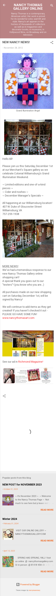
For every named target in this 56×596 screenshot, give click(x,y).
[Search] (52, 5)
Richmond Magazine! (30, 361)
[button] (52, 43)
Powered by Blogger (28, 584)
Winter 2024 (9, 518)
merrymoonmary (34, 590)
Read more (47, 510)
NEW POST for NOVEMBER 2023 (22, 484)
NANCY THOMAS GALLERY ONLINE (28, 7)
